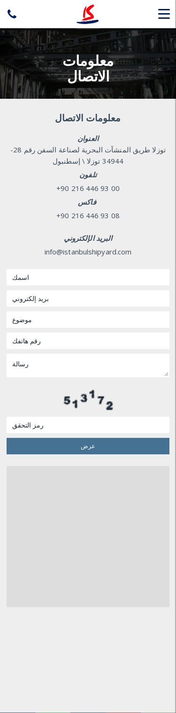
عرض (88, 446)
